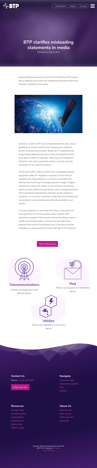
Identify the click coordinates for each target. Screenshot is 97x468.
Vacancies (64, 420)
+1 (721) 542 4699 (26, 380)
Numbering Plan (18, 413)
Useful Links (16, 424)
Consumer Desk (67, 380)
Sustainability (17, 417)
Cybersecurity (17, 420)
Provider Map (17, 410)
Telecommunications (69, 383)
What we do (65, 413)
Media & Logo (17, 427)
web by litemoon (48, 450)
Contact (83, 6)
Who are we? (66, 410)
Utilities (63, 390)
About (72, 6)
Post (62, 387)
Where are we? (20, 387)
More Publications (47, 244)
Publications (60, 6)
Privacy (57, 448)
